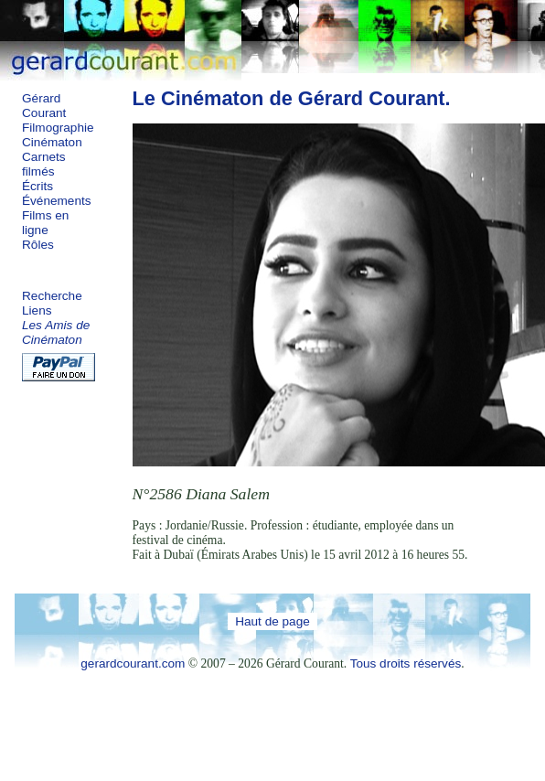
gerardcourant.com (132, 663)
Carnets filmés (44, 164)
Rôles (38, 244)
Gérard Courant (44, 105)
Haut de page (272, 621)
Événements (56, 201)
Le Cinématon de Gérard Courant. (292, 98)
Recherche (52, 296)
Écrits (37, 186)
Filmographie (58, 127)
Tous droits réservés (406, 663)
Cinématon (52, 142)
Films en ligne (45, 223)
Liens (37, 310)
